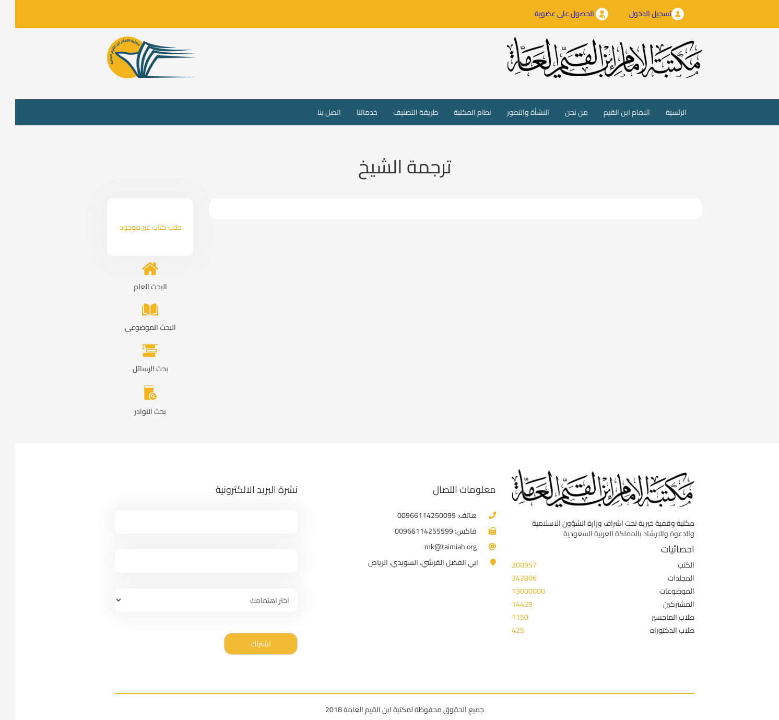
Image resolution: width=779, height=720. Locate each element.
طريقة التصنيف (400, 112)
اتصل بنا (314, 112)
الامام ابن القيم (611, 112)
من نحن (561, 112)
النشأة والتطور (513, 112)
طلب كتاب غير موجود (135, 227)
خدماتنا (351, 112)
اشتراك (245, 644)
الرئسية (657, 112)
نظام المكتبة (457, 112)
